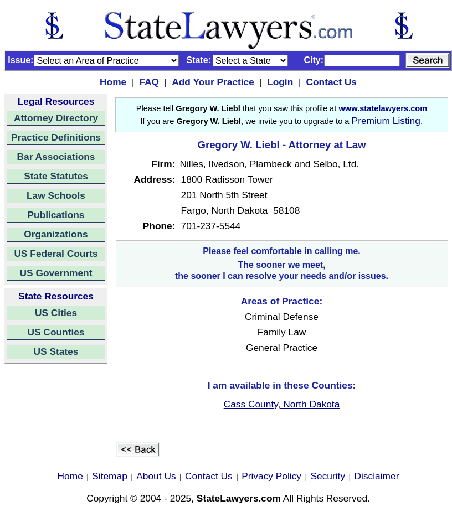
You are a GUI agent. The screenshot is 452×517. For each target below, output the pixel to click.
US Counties (55, 332)
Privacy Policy (271, 476)
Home (113, 81)
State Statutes (56, 176)
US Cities (56, 312)
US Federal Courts (55, 253)
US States (56, 351)
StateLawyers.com (239, 498)
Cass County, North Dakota (282, 404)
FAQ (149, 81)
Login (280, 81)
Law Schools (56, 195)
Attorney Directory (56, 117)
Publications (55, 214)
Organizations (56, 234)
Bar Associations (56, 156)
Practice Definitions (56, 137)
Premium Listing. (387, 120)
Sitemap (109, 476)
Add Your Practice (213, 81)
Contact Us (331, 81)
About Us (156, 476)
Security (328, 476)
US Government (56, 272)
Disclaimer (377, 476)
